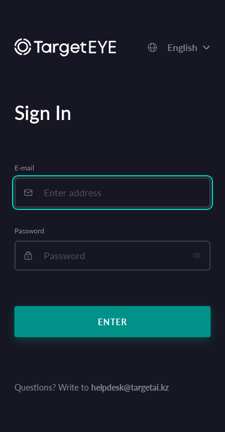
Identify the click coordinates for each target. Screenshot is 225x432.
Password (29, 230)
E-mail (24, 167)
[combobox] (179, 47)
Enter (112, 322)
